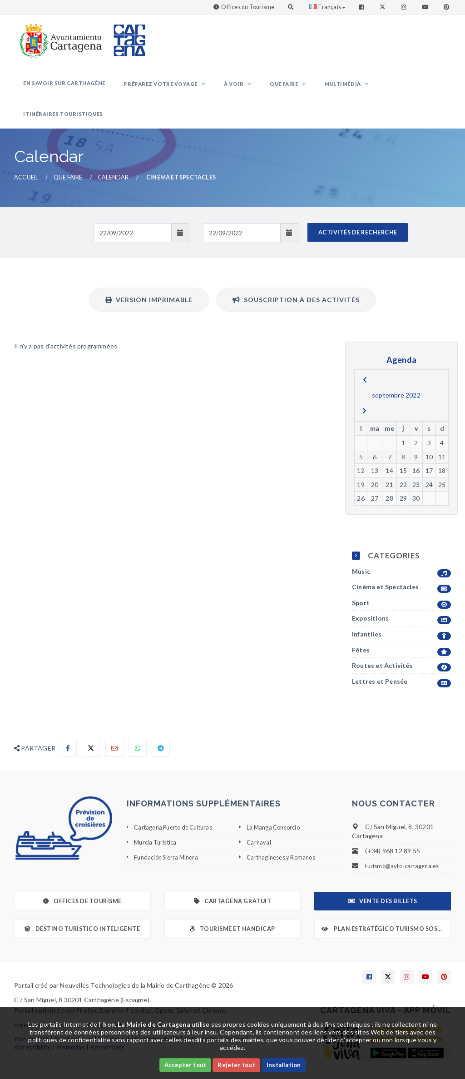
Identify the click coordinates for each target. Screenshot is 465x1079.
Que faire (278, 88)
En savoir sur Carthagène (81, 87)
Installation (284, 1065)
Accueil (26, 156)
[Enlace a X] (388, 955)
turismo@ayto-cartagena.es (405, 844)
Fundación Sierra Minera (169, 835)
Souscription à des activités (296, 278)
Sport (401, 581)
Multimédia (329, 88)
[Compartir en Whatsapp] (138, 726)
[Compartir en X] (91, 726)
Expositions (401, 597)
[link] (58, 36)
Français (327, 7)
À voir (236, 88)
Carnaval (259, 820)
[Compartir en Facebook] (68, 726)
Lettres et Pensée (401, 660)
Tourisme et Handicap (232, 907)
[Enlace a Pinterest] (447, 7)
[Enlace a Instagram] (404, 7)
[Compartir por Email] (114, 726)
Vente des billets (382, 879)
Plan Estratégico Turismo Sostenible (386, 907)
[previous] (365, 358)
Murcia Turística (157, 820)
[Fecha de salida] (242, 211)
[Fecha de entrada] (132, 211)
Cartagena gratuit (232, 879)
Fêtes (401, 628)
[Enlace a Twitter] (383, 7)
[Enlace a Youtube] (426, 7)
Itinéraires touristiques (405, 87)
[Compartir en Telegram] (161, 726)
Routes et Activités (401, 644)
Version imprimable (149, 278)
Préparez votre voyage (170, 88)
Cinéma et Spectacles (401, 566)
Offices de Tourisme (82, 879)
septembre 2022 (396, 374)
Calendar (113, 156)
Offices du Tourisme (247, 7)
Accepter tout (185, 1065)
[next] (364, 389)
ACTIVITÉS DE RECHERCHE (357, 211)
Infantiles (401, 613)
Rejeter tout (236, 1065)
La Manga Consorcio (276, 805)
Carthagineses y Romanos (285, 835)
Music (401, 550)
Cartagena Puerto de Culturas (178, 805)
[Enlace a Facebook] (362, 7)
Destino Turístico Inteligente (82, 907)
